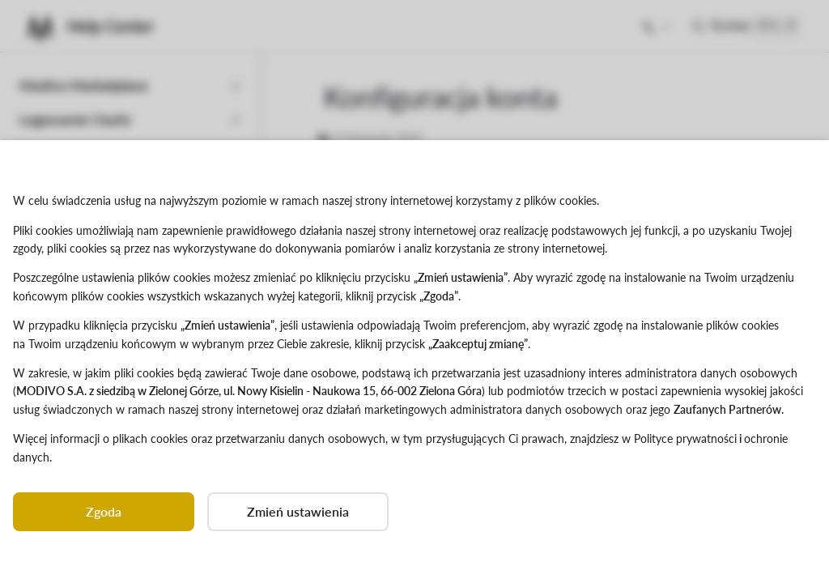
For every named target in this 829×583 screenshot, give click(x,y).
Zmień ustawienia (298, 511)
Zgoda (103, 511)
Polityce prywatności (685, 438)
